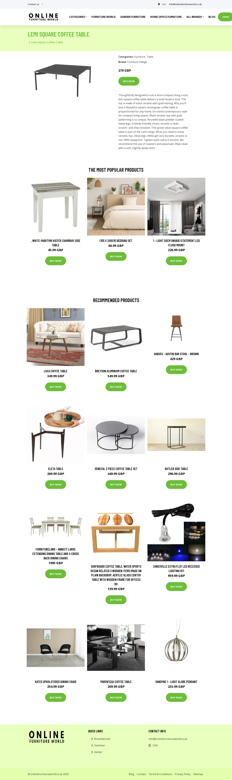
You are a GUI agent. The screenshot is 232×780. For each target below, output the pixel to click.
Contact (141, 774)
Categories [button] (77, 17)
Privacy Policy (183, 774)
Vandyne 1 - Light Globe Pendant (176, 682)
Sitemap (198, 774)
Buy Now (129, 81)
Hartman (99, 745)
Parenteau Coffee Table (116, 682)
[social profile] (42, 4)
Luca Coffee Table (55, 371)
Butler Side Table (176, 469)
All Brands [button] (194, 17)
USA (164, 4)
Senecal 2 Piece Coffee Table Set (116, 469)
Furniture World (104, 17)
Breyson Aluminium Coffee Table (116, 371)
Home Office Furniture (166, 17)
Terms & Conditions (160, 774)
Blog (211, 17)
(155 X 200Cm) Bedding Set (116, 241)
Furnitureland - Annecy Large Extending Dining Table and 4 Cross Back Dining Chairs (55, 553)
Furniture (139, 56)
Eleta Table (55, 469)
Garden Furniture (132, 17)
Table (150, 56)
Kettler (98, 752)
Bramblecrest (102, 739)
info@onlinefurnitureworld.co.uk (185, 4)
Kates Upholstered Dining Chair (55, 682)
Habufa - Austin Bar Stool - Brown (176, 354)
